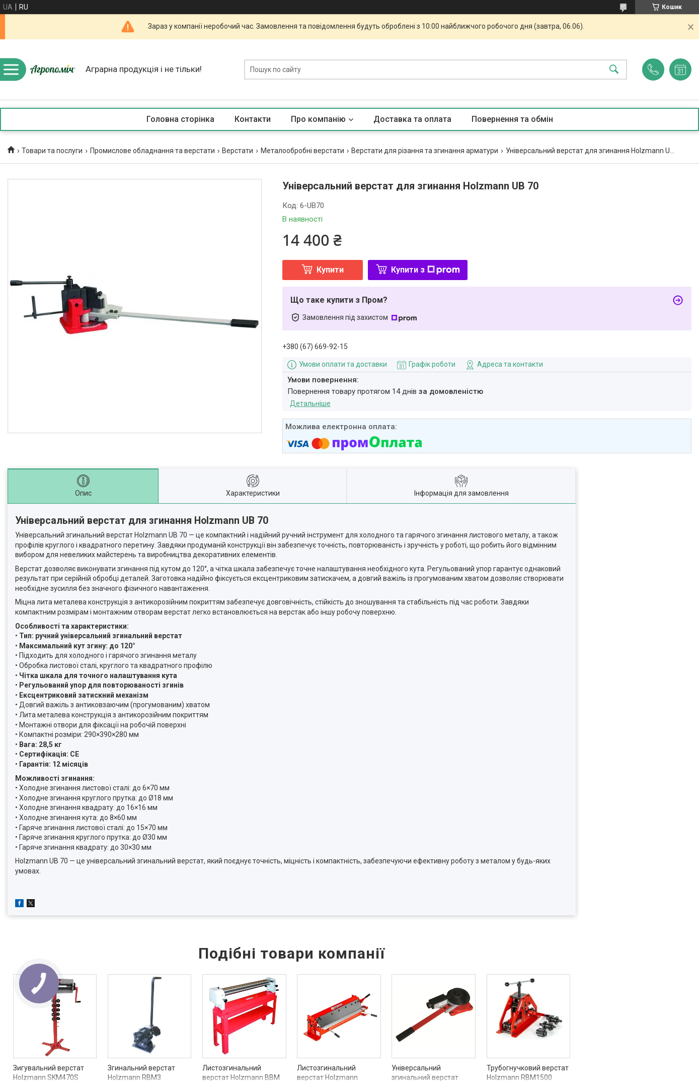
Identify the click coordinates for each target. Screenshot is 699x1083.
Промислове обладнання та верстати (152, 151)
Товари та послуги (52, 151)
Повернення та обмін (512, 119)
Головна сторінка (180, 119)
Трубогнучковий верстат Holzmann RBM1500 (528, 1073)
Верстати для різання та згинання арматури (424, 151)
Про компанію (318, 119)
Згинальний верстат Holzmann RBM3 (141, 1073)
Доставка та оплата (412, 119)
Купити (330, 270)
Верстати (237, 151)
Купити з (425, 270)
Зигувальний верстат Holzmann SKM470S (48, 1073)
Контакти (253, 119)
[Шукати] (614, 69)
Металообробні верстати (302, 151)
